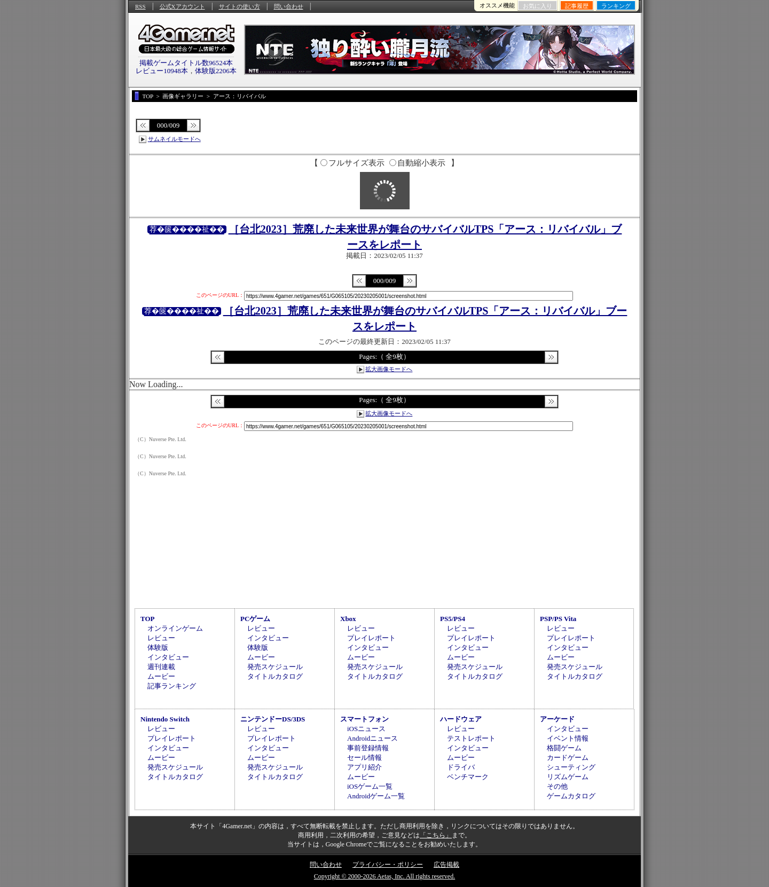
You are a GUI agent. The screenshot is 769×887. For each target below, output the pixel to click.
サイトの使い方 (239, 6)
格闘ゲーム (564, 748)
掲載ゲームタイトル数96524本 (186, 63)
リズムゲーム (567, 777)
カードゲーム (567, 757)
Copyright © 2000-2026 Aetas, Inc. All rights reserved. (384, 876)
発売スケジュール (275, 667)
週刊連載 (161, 667)
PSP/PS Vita (558, 619)
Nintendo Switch (165, 719)
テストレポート (471, 738)
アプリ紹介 (364, 767)
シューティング (571, 767)
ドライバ (461, 767)
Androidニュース (372, 738)
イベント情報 (567, 738)
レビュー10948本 (162, 71)
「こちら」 (436, 835)
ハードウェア (461, 719)
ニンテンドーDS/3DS (272, 719)
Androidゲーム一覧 (376, 796)
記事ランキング (171, 686)
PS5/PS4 (452, 619)
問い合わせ (288, 6)
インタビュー (168, 657)
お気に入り (537, 6)
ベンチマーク (468, 777)
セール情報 (364, 757)
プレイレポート (371, 638)
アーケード (557, 719)
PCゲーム (255, 619)
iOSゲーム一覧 (370, 786)
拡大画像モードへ (388, 369)
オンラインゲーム (175, 628)
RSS (140, 6)
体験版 (157, 647)
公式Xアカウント (182, 6)
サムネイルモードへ (174, 139)
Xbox (348, 619)
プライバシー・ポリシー (387, 864)
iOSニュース (366, 729)
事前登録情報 (368, 748)
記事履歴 (576, 6)
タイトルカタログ (275, 676)
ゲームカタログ (571, 796)
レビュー (161, 638)
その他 (557, 786)
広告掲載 (446, 864)
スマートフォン (364, 719)
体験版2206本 (216, 71)
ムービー (161, 676)
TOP (147, 619)
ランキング (616, 6)
